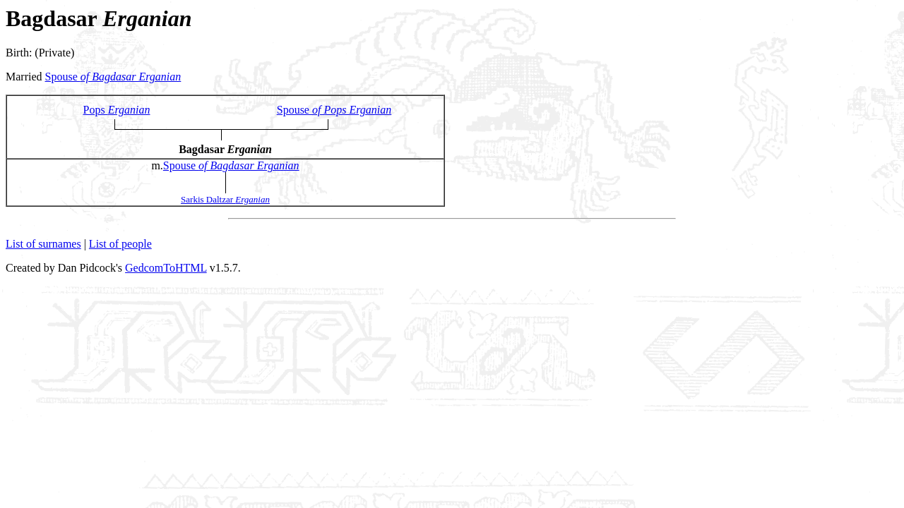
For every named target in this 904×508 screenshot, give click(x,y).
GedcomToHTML (166, 268)
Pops (116, 110)
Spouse (113, 77)
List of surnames (43, 244)
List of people (120, 244)
